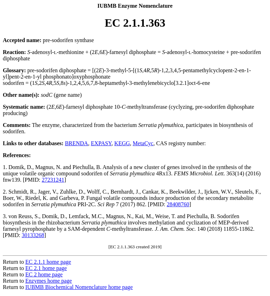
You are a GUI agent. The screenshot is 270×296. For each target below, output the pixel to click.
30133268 (33, 235)
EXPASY (101, 143)
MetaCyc (143, 143)
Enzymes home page (48, 281)
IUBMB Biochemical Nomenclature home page (79, 287)
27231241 (53, 180)
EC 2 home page (44, 274)
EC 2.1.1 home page (48, 262)
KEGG (122, 143)
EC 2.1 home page (46, 268)
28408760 (178, 204)
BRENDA (76, 143)
